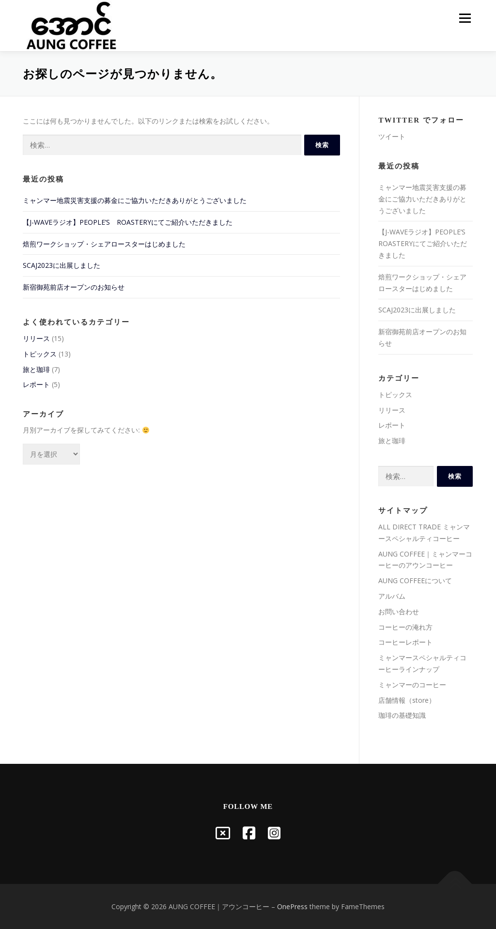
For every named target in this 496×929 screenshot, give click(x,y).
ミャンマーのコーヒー (412, 684)
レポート (36, 384)
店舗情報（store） (406, 700)
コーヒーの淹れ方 (405, 627)
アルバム (391, 596)
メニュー (464, 18)
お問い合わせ (398, 611)
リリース (36, 338)
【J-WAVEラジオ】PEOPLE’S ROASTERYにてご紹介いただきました (127, 222)
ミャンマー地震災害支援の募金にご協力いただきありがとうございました (135, 200)
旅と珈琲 (36, 369)
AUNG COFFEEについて (415, 580)
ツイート (391, 136)
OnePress (292, 906)
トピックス (40, 353)
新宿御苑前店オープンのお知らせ (73, 287)
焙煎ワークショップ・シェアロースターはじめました (104, 243)
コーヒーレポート (405, 642)
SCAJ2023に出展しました (61, 265)
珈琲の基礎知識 (402, 715)
